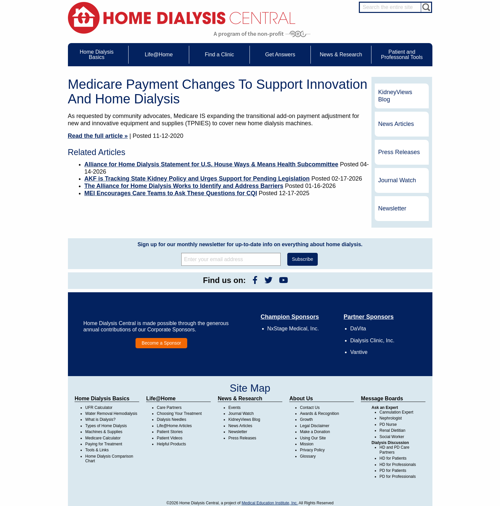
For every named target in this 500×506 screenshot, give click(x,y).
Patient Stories (170, 431)
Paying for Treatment (103, 444)
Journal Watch (397, 180)
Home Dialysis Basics (102, 398)
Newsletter (392, 208)
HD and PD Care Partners (394, 449)
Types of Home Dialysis (106, 425)
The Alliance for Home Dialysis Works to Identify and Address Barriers (184, 186)
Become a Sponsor (161, 343)
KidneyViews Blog (395, 96)
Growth (306, 419)
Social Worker (391, 436)
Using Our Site (313, 438)
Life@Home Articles (174, 425)
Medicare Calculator (103, 438)
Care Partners (169, 407)
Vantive (358, 352)
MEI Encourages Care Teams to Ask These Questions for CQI (170, 193)
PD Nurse (388, 424)
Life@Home (161, 398)
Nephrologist (390, 418)
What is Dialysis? (100, 419)
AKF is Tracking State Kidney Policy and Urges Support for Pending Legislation (197, 178)
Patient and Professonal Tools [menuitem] (402, 54)
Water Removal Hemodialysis (111, 413)
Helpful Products (171, 444)
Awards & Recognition (319, 413)
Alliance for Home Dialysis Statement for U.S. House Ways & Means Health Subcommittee (211, 164)
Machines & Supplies (103, 431)
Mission (306, 444)
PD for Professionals (397, 476)
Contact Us (309, 407)
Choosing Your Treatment (179, 413)
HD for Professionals (397, 464)
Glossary (307, 456)
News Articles (396, 124)
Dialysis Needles (171, 419)
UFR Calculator (98, 407)
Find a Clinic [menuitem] (219, 54)
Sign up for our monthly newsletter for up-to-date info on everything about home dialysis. (250, 244)
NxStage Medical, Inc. (293, 328)
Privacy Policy (312, 450)
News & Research (240, 398)
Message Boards (382, 398)
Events (234, 407)
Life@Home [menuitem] (159, 54)
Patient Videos (169, 438)
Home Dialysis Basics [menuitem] (97, 54)
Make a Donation (315, 431)
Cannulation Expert (396, 412)
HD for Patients (392, 458)
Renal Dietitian (392, 430)
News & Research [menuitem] (341, 54)
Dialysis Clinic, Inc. (372, 340)
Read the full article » (98, 136)
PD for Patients (392, 470)
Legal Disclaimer (314, 425)
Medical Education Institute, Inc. (270, 503)
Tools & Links (97, 450)
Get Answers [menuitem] (280, 54)
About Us (301, 398)
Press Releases (399, 152)
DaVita (358, 328)
